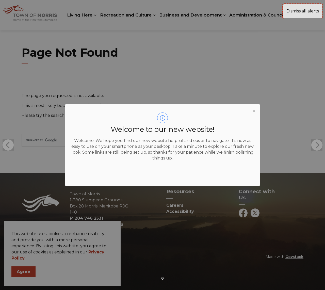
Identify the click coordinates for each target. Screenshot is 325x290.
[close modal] (254, 110)
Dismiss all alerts (302, 11)
